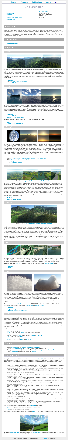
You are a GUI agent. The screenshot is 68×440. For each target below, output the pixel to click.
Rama (33, 411)
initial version (18, 162)
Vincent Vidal (29, 305)
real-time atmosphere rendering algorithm (44, 350)
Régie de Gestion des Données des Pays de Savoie (38, 181)
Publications (37, 2)
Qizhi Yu (18, 263)
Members (24, 2)
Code (12, 162)
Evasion (14, 2)
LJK (46, 11)
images (9, 331)
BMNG (22, 332)
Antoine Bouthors (20, 303)
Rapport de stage (12, 309)
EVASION (42, 11)
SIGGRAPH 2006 (37, 432)
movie (12, 432)
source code (14, 347)
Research (10, 12)
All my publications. (12, 43)
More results (16, 81)
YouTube (16, 432)
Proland (53, 317)
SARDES (40, 359)
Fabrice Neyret (49, 263)
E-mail (45, 438)
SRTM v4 (28, 334)
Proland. (33, 351)
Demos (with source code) (14, 17)
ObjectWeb (33, 405)
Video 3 (19, 199)
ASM (8, 409)
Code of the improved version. (15, 123)
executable (15, 351)
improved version (17, 348)
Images (48, 2)
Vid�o (9, 267)
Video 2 (14, 83)
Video (8, 122)
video (8, 336)
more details (23, 81)
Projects (9, 14)
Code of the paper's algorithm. (15, 117)
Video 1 (9, 83)
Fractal (9, 407)
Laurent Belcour (39, 305)
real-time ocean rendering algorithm (31, 347)
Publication (10, 80)
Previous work (11, 19)
